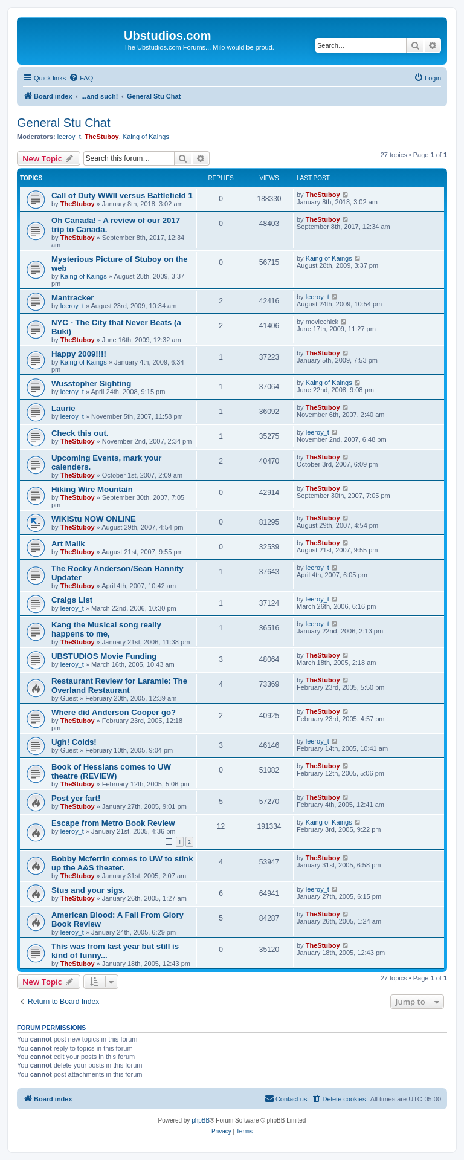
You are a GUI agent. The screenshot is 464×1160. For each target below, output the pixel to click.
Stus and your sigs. (88, 890)
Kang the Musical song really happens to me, (106, 629)
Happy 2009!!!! (78, 353)
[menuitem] (81, 78)
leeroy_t (69, 136)
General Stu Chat (64, 122)
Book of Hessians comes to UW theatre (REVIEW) (111, 771)
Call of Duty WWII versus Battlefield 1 (122, 195)
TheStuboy (102, 136)
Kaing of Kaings (146, 136)
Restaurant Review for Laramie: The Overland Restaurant (119, 685)
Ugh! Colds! (74, 742)
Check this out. (80, 433)
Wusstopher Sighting (91, 383)
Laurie (63, 408)
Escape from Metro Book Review (113, 823)
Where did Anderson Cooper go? (113, 712)
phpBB (201, 1120)
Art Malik (68, 543)
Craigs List (71, 599)
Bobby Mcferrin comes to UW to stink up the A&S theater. (122, 863)
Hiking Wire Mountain (92, 489)
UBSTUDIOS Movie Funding (103, 656)
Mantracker (72, 297)
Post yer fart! (75, 798)
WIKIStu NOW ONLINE (93, 518)
